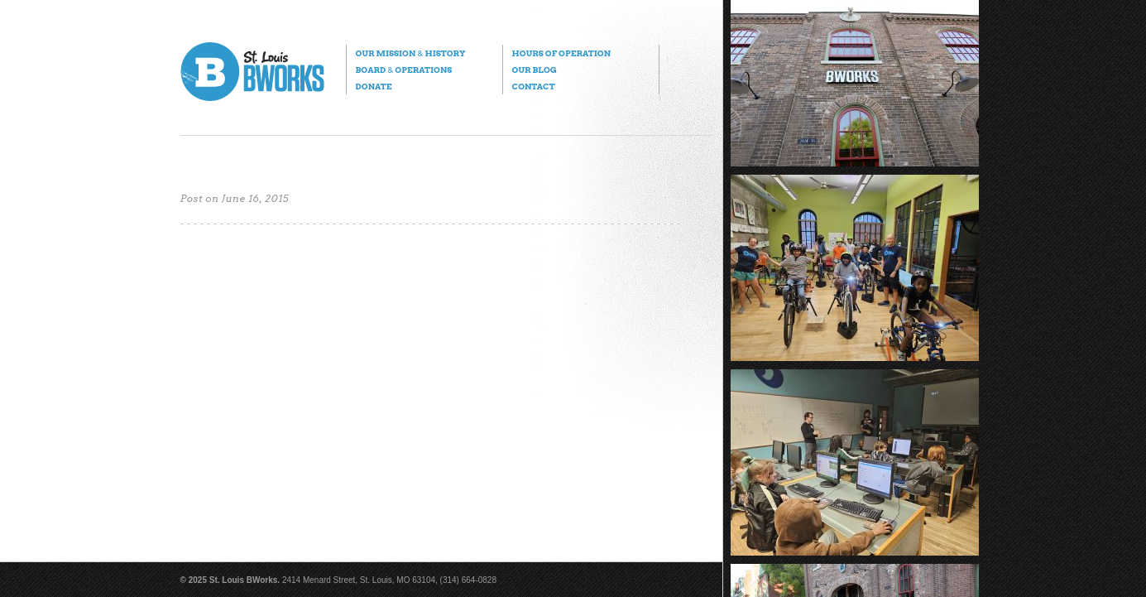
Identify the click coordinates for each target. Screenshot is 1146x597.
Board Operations (404, 70)
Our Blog (534, 70)
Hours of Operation (561, 53)
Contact (533, 86)
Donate (374, 86)
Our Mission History (411, 53)
